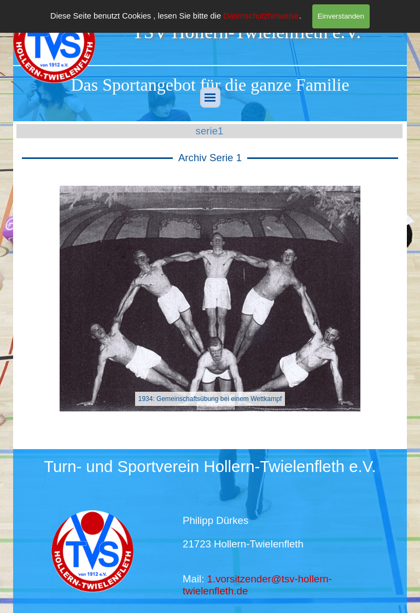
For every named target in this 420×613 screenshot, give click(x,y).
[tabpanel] (210, 85)
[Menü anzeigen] (210, 97)
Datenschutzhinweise (261, 15)
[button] (47, 298)
